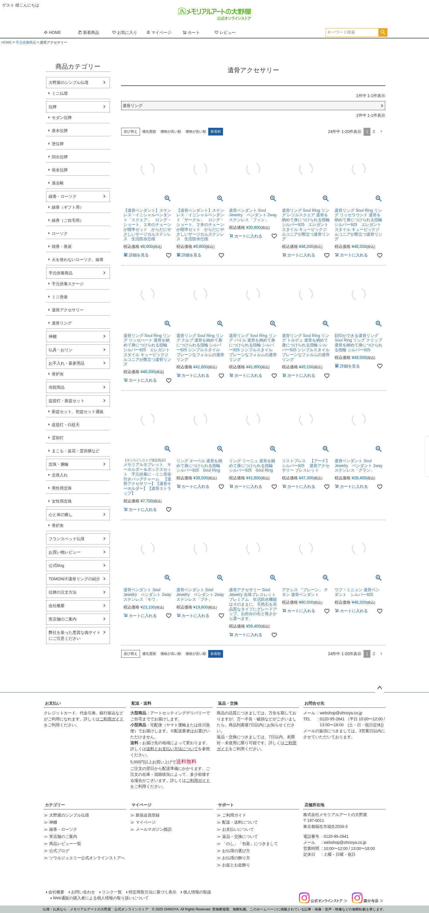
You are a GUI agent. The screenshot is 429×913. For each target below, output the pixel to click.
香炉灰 (58, 374)
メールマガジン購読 (154, 829)
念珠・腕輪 (59, 464)
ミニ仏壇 (60, 93)
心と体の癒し (61, 514)
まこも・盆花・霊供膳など (76, 451)
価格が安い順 (195, 131)
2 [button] (374, 131)
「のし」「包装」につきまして (250, 843)
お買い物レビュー (65, 552)
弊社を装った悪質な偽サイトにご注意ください (74, 635)
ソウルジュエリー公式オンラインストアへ (87, 858)
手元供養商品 (26, 42)
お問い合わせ (83, 892)
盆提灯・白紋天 (66, 424)
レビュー (225, 32)
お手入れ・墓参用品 (66, 363)
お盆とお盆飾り (236, 865)
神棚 (53, 336)
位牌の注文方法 (63, 592)
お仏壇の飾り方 (236, 858)
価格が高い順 (170, 131)
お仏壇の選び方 (236, 850)
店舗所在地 (314, 805)
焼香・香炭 (62, 246)
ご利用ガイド (111, 719)
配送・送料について (240, 822)
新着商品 (88, 32)
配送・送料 (141, 703)
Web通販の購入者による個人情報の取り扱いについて (101, 898)
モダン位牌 (62, 117)
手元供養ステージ (68, 283)
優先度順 (149, 131)
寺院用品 (57, 387)
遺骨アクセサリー (68, 310)
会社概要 (57, 605)
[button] (381, 132)
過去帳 (58, 183)
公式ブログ (59, 850)
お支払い (53, 703)
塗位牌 (58, 143)
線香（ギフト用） (68, 207)
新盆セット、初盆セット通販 (78, 411)
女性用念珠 (62, 501)
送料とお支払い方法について (172, 749)
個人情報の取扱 (197, 892)
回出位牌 (60, 157)
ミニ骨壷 (60, 297)
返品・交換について (240, 836)
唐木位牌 (60, 130)
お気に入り (124, 32)
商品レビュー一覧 (65, 843)
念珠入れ (60, 475)
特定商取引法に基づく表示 (152, 892)
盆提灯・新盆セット (66, 400)
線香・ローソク (63, 196)
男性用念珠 (62, 488)
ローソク (60, 233)
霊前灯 (58, 437)
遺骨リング (62, 323)
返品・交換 (228, 703)
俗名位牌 (60, 170)
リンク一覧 (112, 892)
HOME (52, 32)
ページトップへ (379, 687)
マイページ (158, 32)
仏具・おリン (61, 349)
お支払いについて (238, 829)
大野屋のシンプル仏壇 (68, 82)
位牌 (53, 106)
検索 (382, 32)
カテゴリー (55, 805)
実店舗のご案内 (63, 619)
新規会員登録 (148, 815)
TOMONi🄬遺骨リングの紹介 (74, 579)
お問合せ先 (314, 703)
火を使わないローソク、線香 (78, 259)
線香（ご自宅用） (68, 220)
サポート (226, 805)
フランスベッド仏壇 (66, 538)
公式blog (56, 565)
